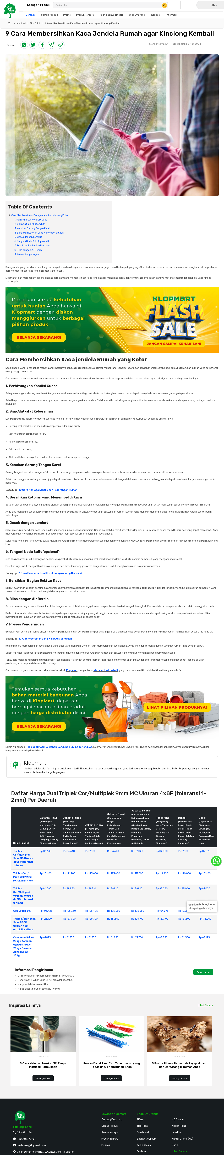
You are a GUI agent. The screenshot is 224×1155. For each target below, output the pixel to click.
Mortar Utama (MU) (182, 1138)
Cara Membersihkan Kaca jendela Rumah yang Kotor (40, 215)
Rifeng (140, 1119)
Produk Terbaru (109, 1138)
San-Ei (175, 1145)
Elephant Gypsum (146, 1138)
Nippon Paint (179, 1125)
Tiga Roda (142, 1125)
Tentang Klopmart (111, 1119)
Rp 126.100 (46, 918)
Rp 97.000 (204, 888)
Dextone (141, 1151)
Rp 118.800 (162, 873)
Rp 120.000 (184, 873)
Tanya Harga (203, 972)
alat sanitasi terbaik (106, 670)
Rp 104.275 (162, 910)
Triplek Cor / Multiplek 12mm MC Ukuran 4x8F (23, 877)
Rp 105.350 (69, 910)
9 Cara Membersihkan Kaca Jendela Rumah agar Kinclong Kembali (82, 23)
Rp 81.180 (90, 851)
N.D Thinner (178, 1119)
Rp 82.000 (162, 851)
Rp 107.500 (184, 910)
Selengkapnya (43, 1078)
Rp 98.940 (69, 888)
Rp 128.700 (91, 918)
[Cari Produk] (164, 5)
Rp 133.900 (69, 918)
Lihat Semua (205, 1005)
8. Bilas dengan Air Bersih (28, 250)
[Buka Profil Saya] (175, 5)
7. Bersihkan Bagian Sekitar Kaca (32, 245)
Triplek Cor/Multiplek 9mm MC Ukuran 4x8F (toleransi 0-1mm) (23, 895)
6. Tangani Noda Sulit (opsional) (31, 241)
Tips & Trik (35, 23)
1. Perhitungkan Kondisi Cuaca (30, 219)
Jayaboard (143, 1132)
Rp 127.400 (162, 918)
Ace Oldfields (144, 1145)
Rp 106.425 (46, 910)
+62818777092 (26, 1138)
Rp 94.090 (45, 888)
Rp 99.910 (90, 888)
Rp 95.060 (162, 888)
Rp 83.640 (45, 851)
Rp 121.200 (69, 873)
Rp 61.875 (45, 937)
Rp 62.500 (184, 937)
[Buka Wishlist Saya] (187, 5)
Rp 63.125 (204, 937)
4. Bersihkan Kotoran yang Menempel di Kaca (39, 232)
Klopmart (72, 670)
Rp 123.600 (91, 873)
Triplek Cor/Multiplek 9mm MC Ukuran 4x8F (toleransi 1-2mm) (23, 858)
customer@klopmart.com (31, 1145)
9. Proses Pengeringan (26, 254)
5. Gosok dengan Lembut (28, 237)
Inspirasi (21, 23)
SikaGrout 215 (22, 910)
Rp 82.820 (137, 851)
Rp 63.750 (137, 937)
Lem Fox (176, 1132)
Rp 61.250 (112, 937)
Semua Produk (109, 1125)
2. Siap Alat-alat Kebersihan (29, 224)
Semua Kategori (110, 1132)
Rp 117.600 (46, 873)
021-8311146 (24, 1132)
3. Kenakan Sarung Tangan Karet (32, 228)
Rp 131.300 (113, 918)
